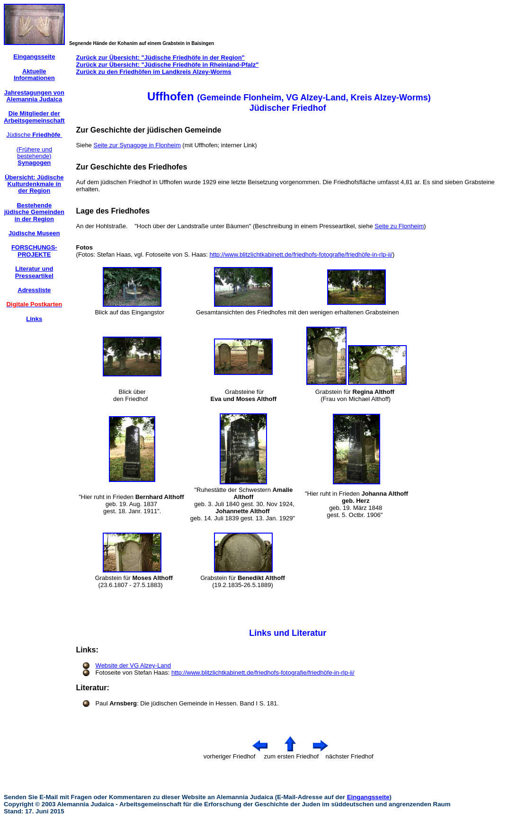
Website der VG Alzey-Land (133, 665)
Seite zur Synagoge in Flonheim (136, 145)
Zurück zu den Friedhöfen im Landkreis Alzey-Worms (154, 71)
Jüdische (34, 134)
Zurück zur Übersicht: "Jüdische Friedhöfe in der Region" (160, 57)
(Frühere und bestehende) (34, 156)
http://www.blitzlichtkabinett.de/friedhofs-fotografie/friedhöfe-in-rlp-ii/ (300, 254)
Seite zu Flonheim (399, 226)
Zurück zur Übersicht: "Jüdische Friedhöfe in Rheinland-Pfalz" (167, 64)
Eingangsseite (368, 797)
